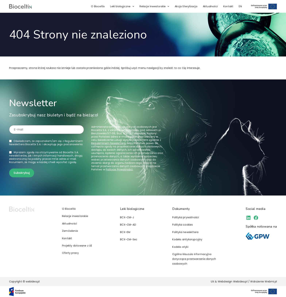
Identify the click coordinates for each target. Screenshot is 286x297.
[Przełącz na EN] (240, 6)
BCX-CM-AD (128, 224)
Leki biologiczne (122, 6)
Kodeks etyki (180, 247)
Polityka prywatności (185, 217)
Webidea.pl (240, 281)
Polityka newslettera (185, 232)
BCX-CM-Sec (128, 239)
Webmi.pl (271, 281)
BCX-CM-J (127, 217)
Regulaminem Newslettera (108, 143)
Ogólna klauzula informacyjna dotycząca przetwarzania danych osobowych (194, 258)
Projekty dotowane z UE (77, 245)
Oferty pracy (70, 253)
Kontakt (228, 6)
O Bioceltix (98, 6)
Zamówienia (70, 231)
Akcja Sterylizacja (186, 6)
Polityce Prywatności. (119, 169)
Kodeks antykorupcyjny (187, 239)
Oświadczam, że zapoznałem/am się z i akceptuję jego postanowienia (46, 142)
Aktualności (210, 6)
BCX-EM (125, 232)
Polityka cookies (182, 224)
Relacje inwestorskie (154, 6)
